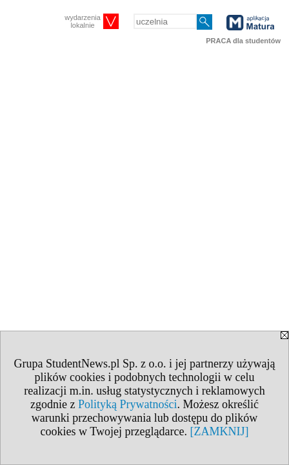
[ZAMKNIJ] (219, 431)
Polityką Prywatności (127, 404)
